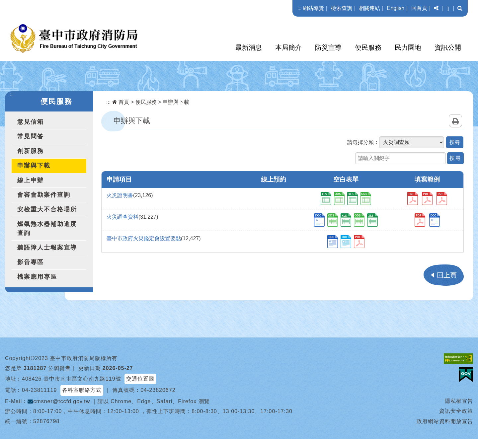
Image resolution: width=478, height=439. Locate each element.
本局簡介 (288, 47)
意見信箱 (30, 121)
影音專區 (30, 262)
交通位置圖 (140, 379)
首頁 (120, 102)
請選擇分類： (363, 142)
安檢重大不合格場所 (47, 209)
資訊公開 (448, 47)
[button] (436, 8)
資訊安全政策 (456, 411)
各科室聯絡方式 (82, 390)
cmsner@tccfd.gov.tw (59, 401)
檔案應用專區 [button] (37, 276)
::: (299, 8)
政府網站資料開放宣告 (445, 421)
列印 (455, 120)
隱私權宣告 (459, 401)
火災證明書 (120, 195)
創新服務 (30, 151)
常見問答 (30, 136)
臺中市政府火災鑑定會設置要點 (144, 238)
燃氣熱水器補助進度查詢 (47, 228)
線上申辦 (30, 180)
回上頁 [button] (447, 275)
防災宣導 (328, 47)
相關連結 (369, 8)
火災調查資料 (122, 217)
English (395, 8)
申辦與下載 (33, 165)
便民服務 (368, 47)
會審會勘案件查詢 (43, 194)
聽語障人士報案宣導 (47, 247)
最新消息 (248, 47)
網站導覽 (313, 8)
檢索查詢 (341, 8)
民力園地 (408, 47)
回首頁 (419, 8)
